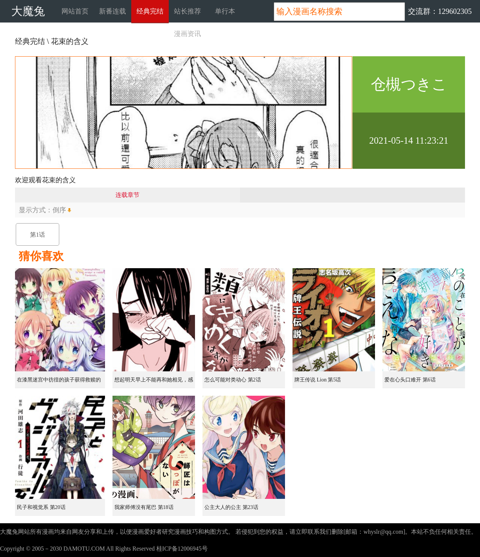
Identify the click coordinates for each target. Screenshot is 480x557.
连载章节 (128, 195)
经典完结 (150, 11)
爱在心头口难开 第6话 (410, 380)
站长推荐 (187, 11)
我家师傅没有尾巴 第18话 (144, 507)
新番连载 (112, 11)
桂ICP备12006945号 (182, 548)
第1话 (37, 234)
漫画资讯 (187, 34)
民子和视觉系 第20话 (41, 507)
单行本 (225, 11)
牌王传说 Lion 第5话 (317, 380)
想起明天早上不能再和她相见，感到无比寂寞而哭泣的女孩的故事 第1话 (154, 382)
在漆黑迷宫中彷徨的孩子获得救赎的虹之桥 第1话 (59, 382)
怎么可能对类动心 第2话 (232, 380)
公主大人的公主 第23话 (231, 507)
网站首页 (75, 11)
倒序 (59, 210)
